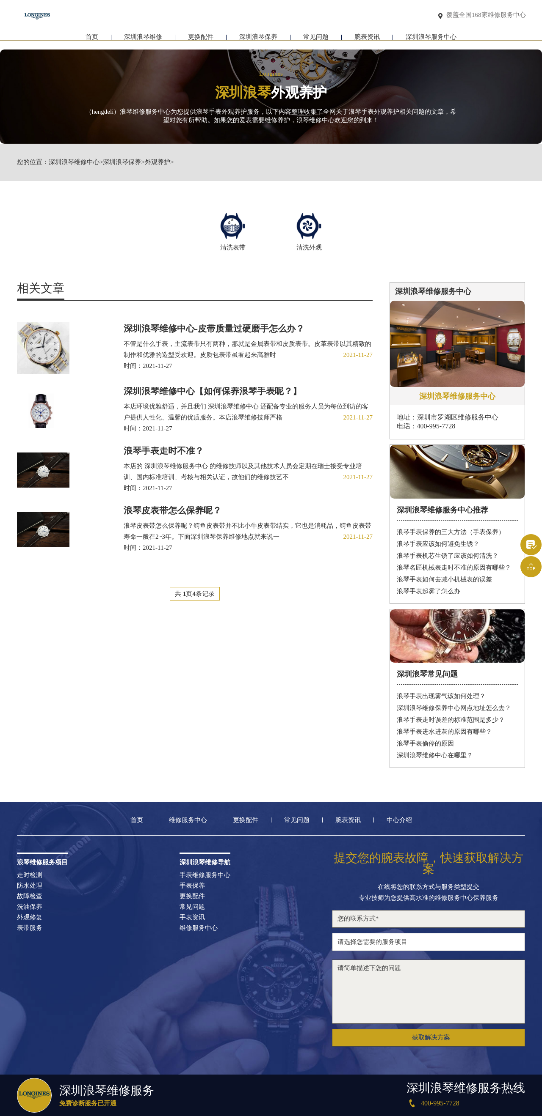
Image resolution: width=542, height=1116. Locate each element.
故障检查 (29, 896)
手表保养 (192, 885)
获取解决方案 (431, 1037)
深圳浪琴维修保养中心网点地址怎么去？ (454, 707)
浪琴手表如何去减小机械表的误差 (444, 579)
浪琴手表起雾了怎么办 (428, 590)
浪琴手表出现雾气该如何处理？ (441, 695)
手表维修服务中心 (205, 875)
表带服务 (29, 927)
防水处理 (29, 885)
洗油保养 (29, 906)
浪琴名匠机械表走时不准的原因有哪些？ (454, 567)
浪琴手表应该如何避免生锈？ (438, 543)
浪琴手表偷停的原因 (425, 743)
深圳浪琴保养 (258, 41)
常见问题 (316, 41)
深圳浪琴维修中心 (74, 162)
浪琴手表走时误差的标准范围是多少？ (451, 719)
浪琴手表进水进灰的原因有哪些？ (444, 731)
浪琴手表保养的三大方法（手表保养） (451, 531)
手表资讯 (192, 917)
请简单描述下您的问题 (428, 991)
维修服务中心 (188, 820)
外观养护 (157, 162)
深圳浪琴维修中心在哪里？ (435, 754)
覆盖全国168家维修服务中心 (486, 15)
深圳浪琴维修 (143, 41)
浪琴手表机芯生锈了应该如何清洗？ (447, 555)
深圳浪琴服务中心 (431, 41)
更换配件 (200, 41)
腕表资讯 (367, 41)
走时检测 (29, 875)
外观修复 (29, 917)
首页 (92, 41)
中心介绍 (399, 820)
